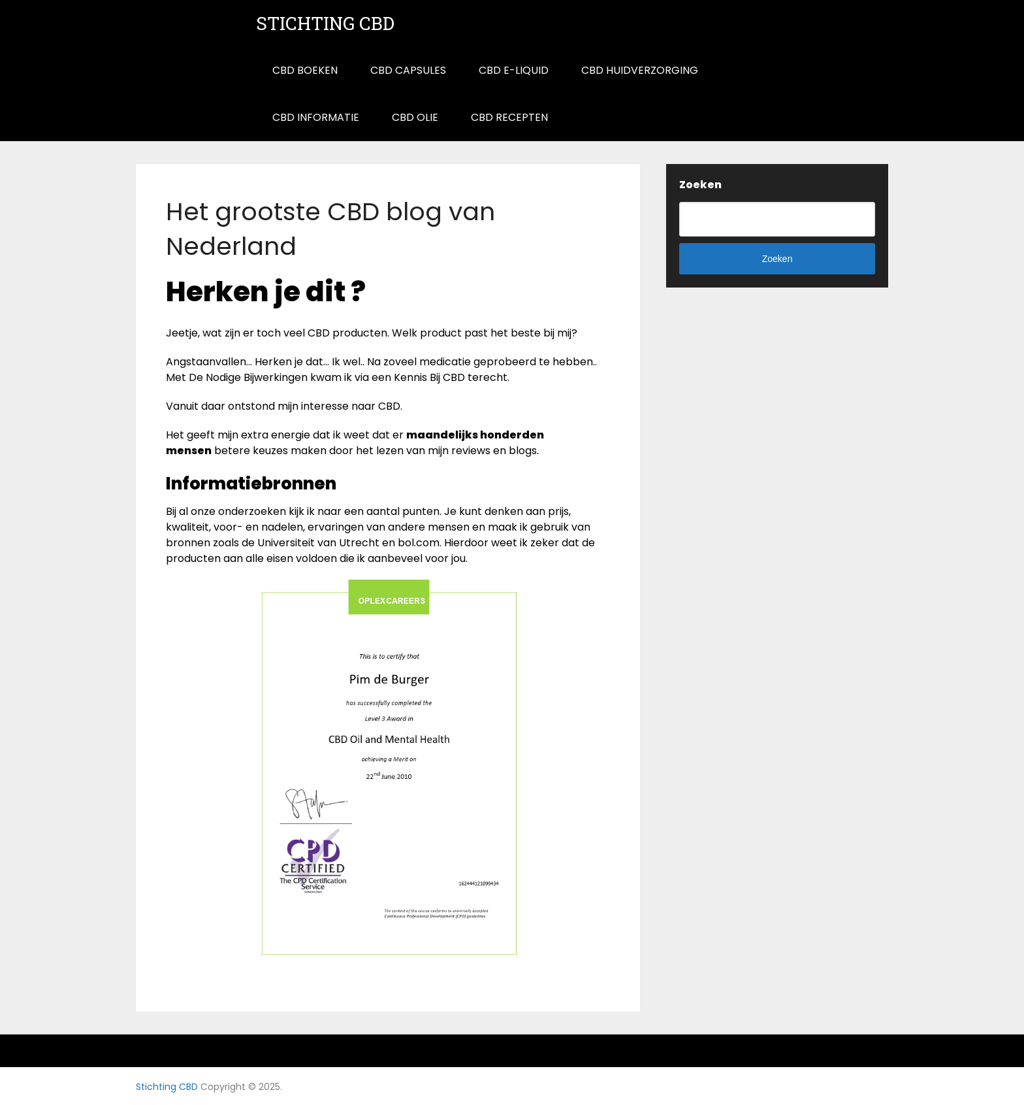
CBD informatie (315, 117)
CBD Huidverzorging (639, 70)
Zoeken (700, 184)
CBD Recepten (509, 117)
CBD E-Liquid (514, 70)
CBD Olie (415, 117)
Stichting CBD (325, 23)
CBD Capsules (408, 70)
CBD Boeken (305, 70)
